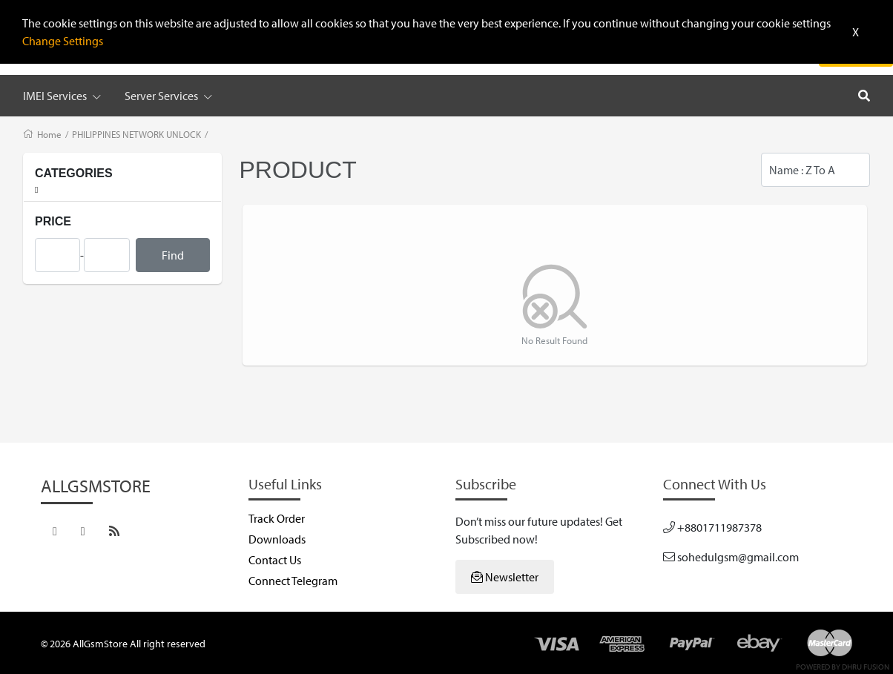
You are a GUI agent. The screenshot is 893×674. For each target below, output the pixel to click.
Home (49, 134)
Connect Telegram (292, 580)
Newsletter (504, 576)
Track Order (276, 518)
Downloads (277, 539)
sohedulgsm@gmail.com (731, 556)
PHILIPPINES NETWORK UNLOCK (136, 134)
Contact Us (274, 559)
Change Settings (62, 40)
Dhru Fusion (865, 666)
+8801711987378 (712, 527)
